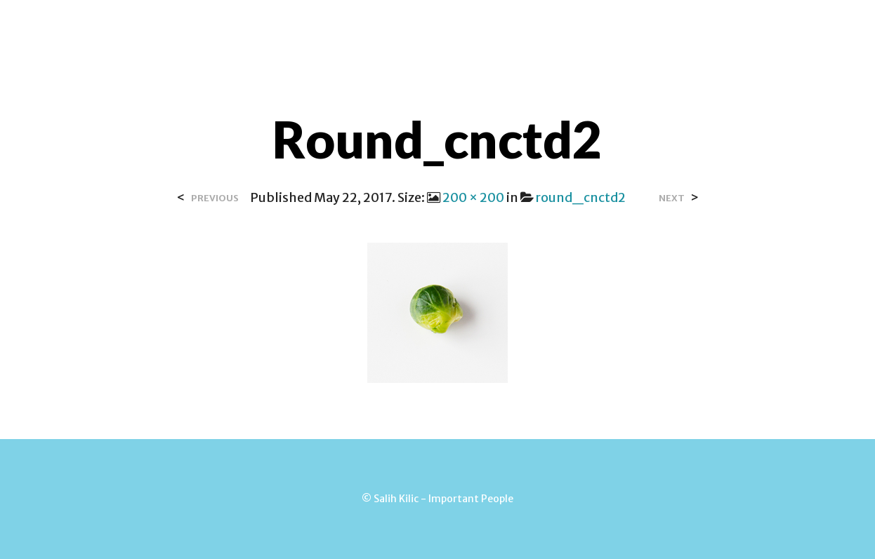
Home (260, 27)
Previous (215, 198)
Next (672, 198)
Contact (409, 27)
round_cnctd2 (581, 197)
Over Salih (329, 27)
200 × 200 (473, 197)
